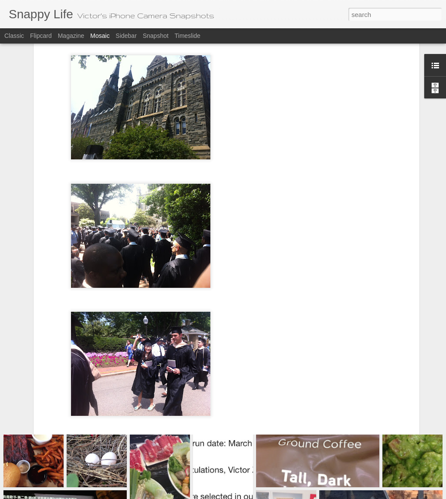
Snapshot (156, 35)
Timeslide (187, 35)
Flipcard (41, 35)
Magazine (71, 35)
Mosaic (99, 35)
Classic (14, 35)
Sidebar (126, 35)
